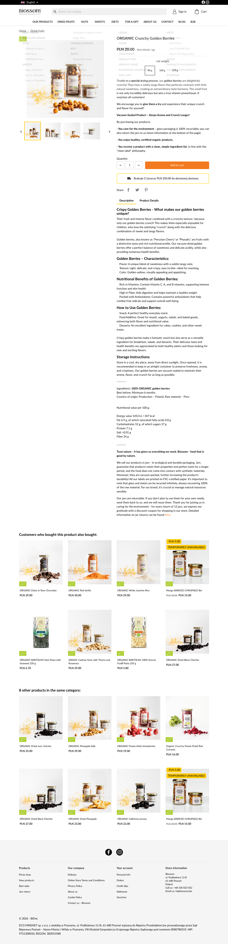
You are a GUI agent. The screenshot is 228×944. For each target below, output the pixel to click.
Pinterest (146, 189)
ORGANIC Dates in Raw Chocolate (38, 590)
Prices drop (25, 875)
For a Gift (132, 22)
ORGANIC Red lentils (80, 590)
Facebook (108, 852)
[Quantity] (129, 165)
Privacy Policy (75, 886)
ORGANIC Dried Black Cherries (182, 660)
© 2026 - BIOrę (28, 918)
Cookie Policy (75, 897)
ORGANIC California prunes (132, 819)
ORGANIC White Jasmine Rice (133, 590)
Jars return (24, 892)
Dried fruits (66, 22)
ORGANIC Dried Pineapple (83, 819)
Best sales (24, 886)
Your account (125, 868)
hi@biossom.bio (184, 891)
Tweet (137, 189)
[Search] (109, 11)
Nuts (84, 22)
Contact (167, 22)
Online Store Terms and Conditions (86, 880)
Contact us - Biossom (79, 903)
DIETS (115, 22)
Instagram (119, 852)
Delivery (72, 875)
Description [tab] (126, 200)
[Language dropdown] (29, 2)
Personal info (123, 875)
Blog (182, 22)
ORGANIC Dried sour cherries (35, 746)
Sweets (100, 22)
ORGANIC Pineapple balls (82, 746)
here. (168, 515)
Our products (43, 22)
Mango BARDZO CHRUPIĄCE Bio (184, 590)
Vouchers (121, 897)
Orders (120, 880)
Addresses (122, 892)
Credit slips (122, 886)
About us (150, 22)
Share (128, 189)
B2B (192, 22)
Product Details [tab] (149, 200)
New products (26, 880)
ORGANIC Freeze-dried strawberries (136, 746)
